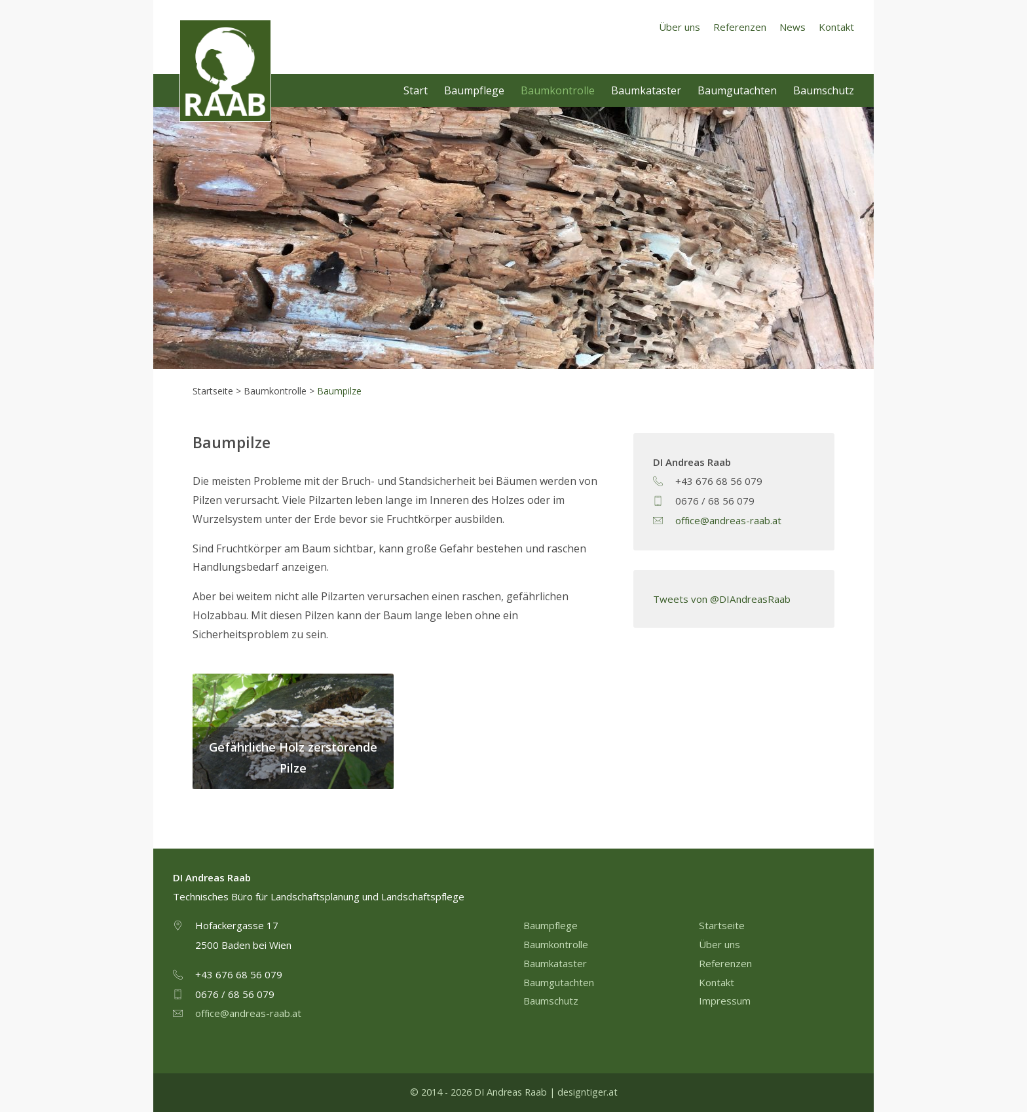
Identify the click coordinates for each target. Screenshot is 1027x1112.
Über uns (679, 26)
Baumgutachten (737, 90)
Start (415, 90)
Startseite (722, 925)
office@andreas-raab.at (728, 520)
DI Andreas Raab (226, 71)
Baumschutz (823, 90)
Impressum (725, 1000)
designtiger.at (587, 1092)
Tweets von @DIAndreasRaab (722, 598)
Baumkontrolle (558, 90)
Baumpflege (474, 90)
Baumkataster (646, 90)
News (792, 26)
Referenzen (739, 26)
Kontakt (836, 26)
